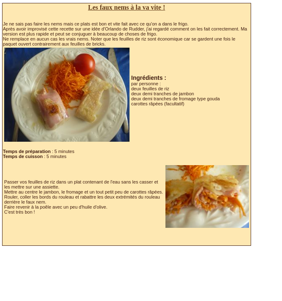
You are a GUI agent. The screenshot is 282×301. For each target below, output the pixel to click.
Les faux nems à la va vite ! (126, 7)
